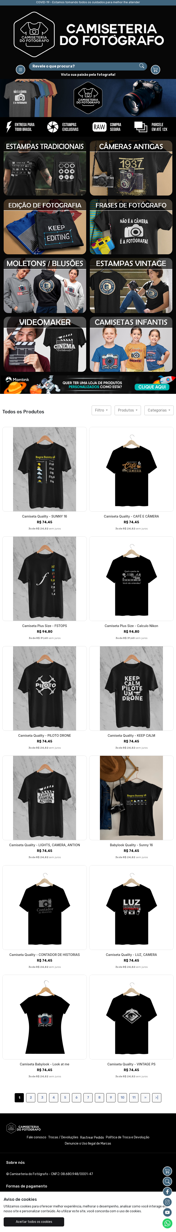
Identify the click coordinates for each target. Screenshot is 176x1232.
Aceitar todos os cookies (32, 1222)
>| (156, 1098)
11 (133, 1098)
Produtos (126, 410)
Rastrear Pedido (92, 1138)
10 (122, 1098)
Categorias (158, 410)
